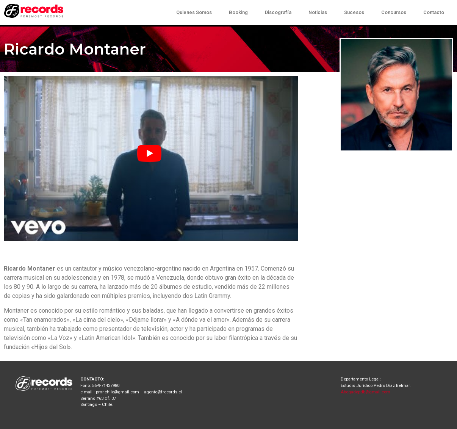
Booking (238, 12)
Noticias (317, 12)
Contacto (433, 12)
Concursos (393, 12)
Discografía (278, 12)
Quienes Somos (194, 12)
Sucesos (354, 12)
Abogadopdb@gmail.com (365, 392)
